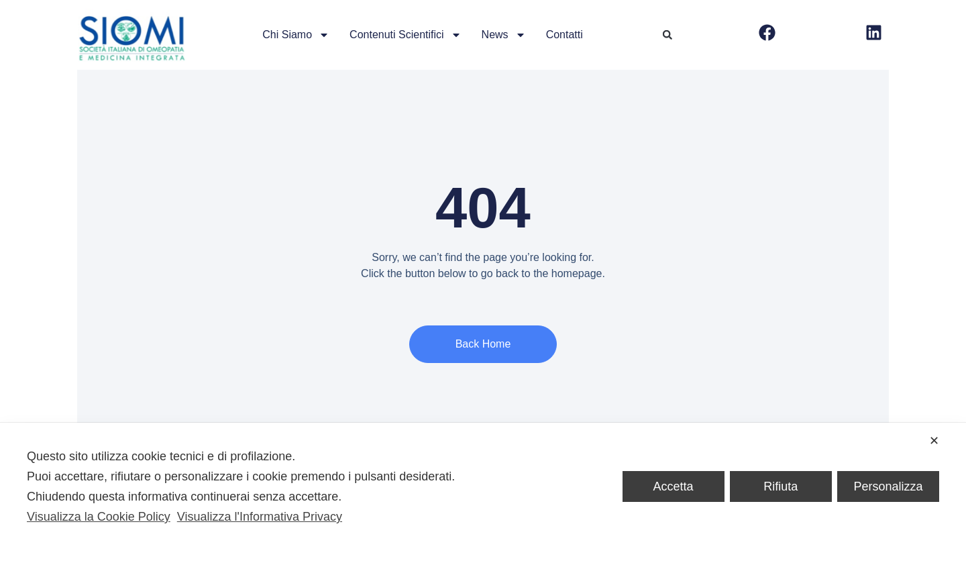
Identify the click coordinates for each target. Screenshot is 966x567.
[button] (667, 35)
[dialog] (483, 495)
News (504, 35)
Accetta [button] (673, 486)
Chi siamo (295, 35)
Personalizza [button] (887, 486)
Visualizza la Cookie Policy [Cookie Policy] (98, 516)
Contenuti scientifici (406, 35)
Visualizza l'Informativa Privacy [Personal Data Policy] (259, 516)
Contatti (564, 34)
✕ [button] (934, 441)
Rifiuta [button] (780, 486)
